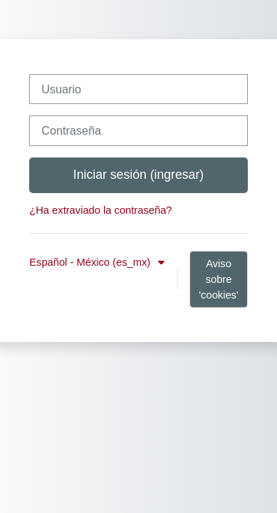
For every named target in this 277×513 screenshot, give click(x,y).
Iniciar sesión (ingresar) (138, 174)
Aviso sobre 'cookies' (218, 279)
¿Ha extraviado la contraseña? (100, 210)
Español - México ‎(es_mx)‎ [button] (91, 262)
